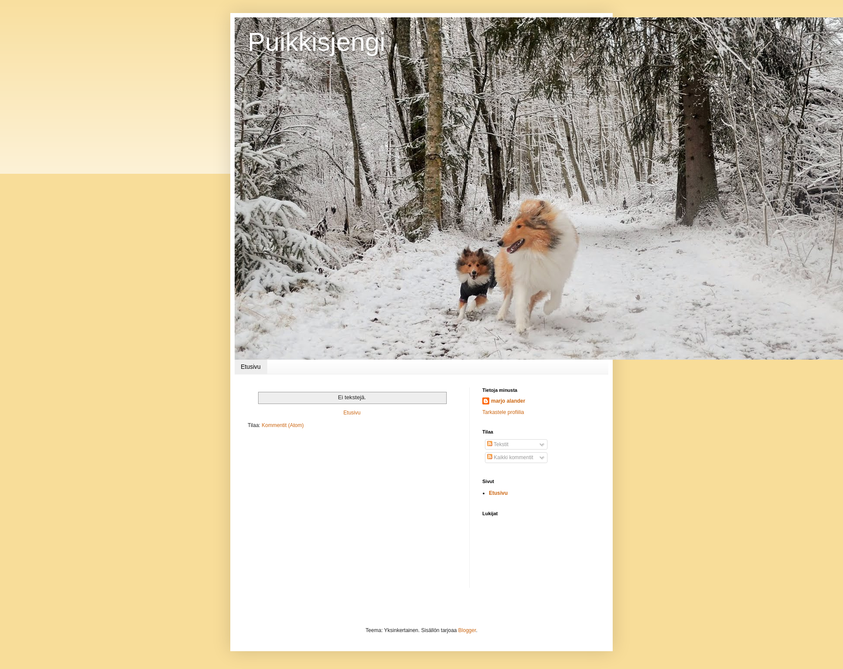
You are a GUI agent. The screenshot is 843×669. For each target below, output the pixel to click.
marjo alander (508, 401)
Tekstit (497, 444)
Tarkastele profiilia (503, 412)
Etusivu (251, 366)
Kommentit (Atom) (283, 425)
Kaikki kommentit (510, 457)
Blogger (467, 630)
